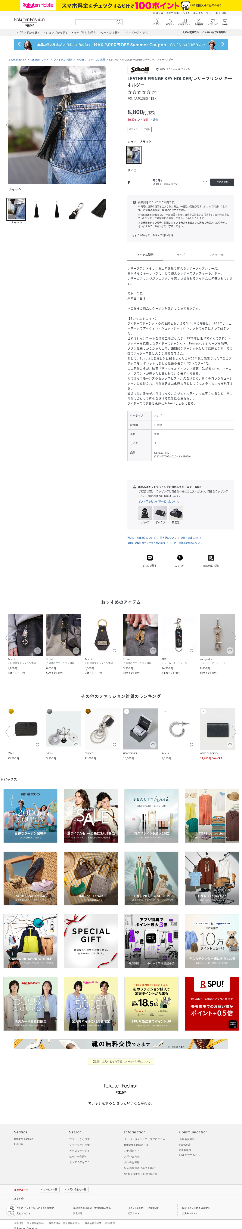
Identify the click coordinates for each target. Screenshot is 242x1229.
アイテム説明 (145, 255)
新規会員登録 (187, 1134)
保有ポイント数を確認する (196, 1203)
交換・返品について (191, 533)
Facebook (184, 1140)
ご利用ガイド (132, 1146)
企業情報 (19, 1219)
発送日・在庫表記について (141, 533)
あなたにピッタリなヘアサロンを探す (34, 1203)
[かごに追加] (222, 182)
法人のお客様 (132, 1158)
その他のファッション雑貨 (91, 59)
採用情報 (110, 1219)
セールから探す (78, 1152)
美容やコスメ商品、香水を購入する (92, 1203)
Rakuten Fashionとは (136, 1140)
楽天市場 (220, 13)
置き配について (168, 533)
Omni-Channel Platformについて (142, 1169)
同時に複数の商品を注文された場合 (146, 538)
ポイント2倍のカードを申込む (143, 1203)
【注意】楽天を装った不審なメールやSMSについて (121, 1057)
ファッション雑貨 (63, 59)
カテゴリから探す (79, 1146)
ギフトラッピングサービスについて (158, 501)
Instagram (185, 1145)
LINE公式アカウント (191, 1150)
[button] (57, 125)
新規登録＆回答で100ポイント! (171, 13)
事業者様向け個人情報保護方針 (65, 1219)
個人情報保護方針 (36, 1219)
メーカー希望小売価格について (185, 538)
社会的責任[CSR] (93, 1219)
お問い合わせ (132, 1152)
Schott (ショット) (39, 59)
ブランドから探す (79, 1134)
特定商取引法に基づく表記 (139, 1163)
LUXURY (19, 1139)
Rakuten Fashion (17, 59)
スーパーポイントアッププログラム (144, 1134)
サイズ (181, 255)
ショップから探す (79, 1140)
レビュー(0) (216, 255)
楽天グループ (200, 13)
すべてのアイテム (79, 1158)
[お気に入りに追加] (205, 182)
